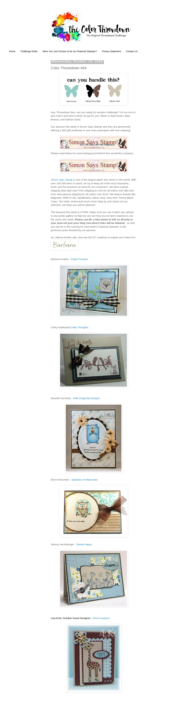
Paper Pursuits (79, 259)
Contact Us (132, 51)
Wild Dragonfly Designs (86, 398)
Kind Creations (101, 618)
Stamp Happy (84, 544)
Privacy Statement (111, 51)
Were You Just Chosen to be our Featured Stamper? (70, 51)
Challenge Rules (29, 51)
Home (12, 51)
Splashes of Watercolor (84, 479)
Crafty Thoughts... (80, 327)
